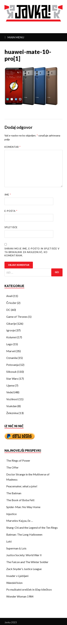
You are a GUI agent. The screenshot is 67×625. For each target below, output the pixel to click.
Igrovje (10, 330)
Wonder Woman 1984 (19, 596)
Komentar (12, 146)
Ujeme (10, 385)
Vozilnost (12, 399)
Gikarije (11, 323)
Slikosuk (11, 371)
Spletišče (11, 227)
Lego (9, 344)
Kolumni (11, 337)
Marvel (10, 351)
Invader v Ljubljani (17, 575)
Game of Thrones (17, 316)
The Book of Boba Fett (20, 500)
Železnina (12, 413)
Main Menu (16, 37)
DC (8, 309)
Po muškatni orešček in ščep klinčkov (29, 589)
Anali (9, 296)
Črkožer (11, 302)
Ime (7, 194)
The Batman (13, 493)
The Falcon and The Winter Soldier (27, 562)
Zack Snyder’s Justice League (24, 569)
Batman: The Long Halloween (24, 534)
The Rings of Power (18, 460)
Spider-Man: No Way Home (23, 507)
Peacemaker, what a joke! (21, 486)
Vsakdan (11, 406)
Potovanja (12, 364)
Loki (9, 541)
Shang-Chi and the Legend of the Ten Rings (32, 527)
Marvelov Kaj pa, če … (19, 520)
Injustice (11, 514)
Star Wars (12, 378)
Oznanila (11, 357)
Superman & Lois (16, 548)
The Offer (12, 467)
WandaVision (14, 582)
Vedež (10, 392)
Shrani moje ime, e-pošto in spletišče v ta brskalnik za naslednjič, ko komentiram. (31, 252)
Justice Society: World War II (24, 555)
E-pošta (10, 211)
